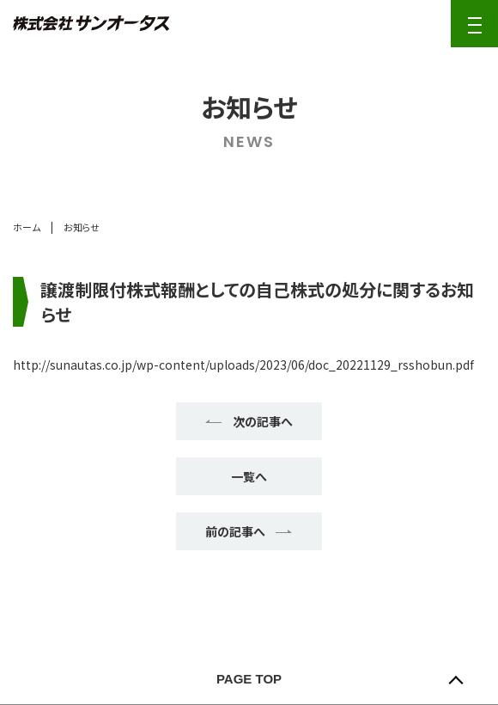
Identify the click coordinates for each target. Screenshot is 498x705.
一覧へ (249, 476)
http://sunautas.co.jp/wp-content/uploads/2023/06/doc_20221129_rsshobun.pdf (243, 364)
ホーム (26, 227)
